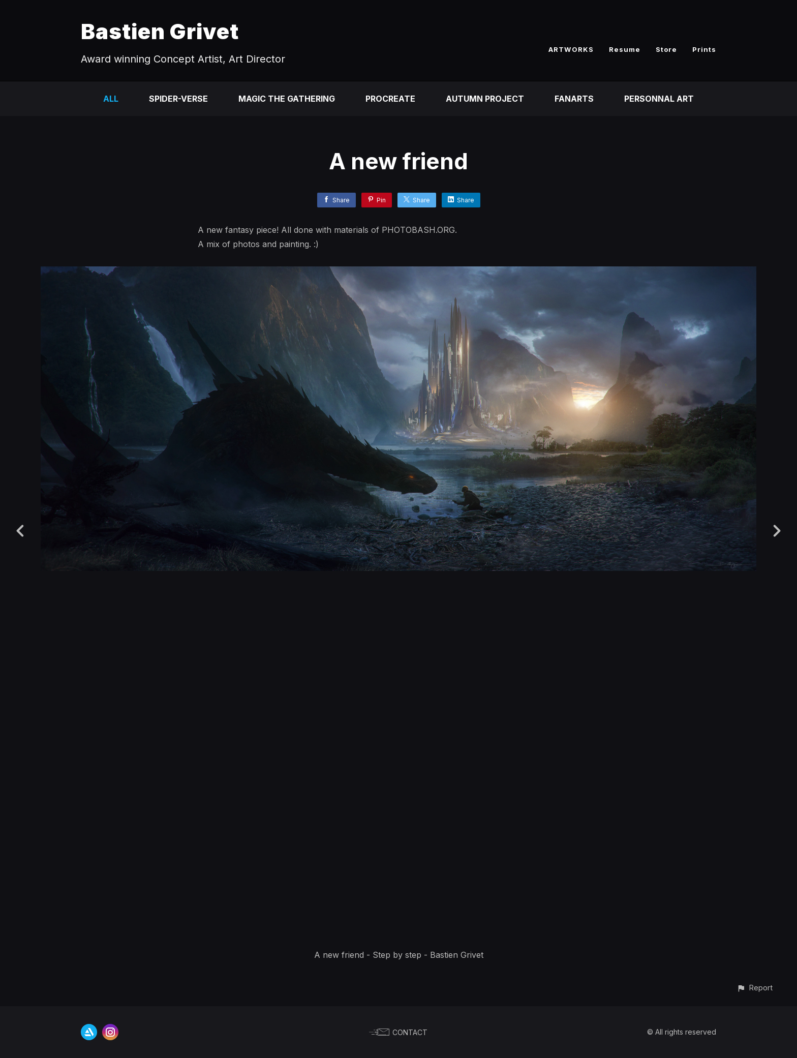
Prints (704, 49)
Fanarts (574, 99)
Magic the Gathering (286, 99)
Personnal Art (659, 99)
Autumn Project (485, 99)
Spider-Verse (178, 99)
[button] (754, 987)
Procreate (390, 99)
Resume (624, 49)
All (110, 99)
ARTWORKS (571, 49)
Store (666, 49)
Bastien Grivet (160, 31)
